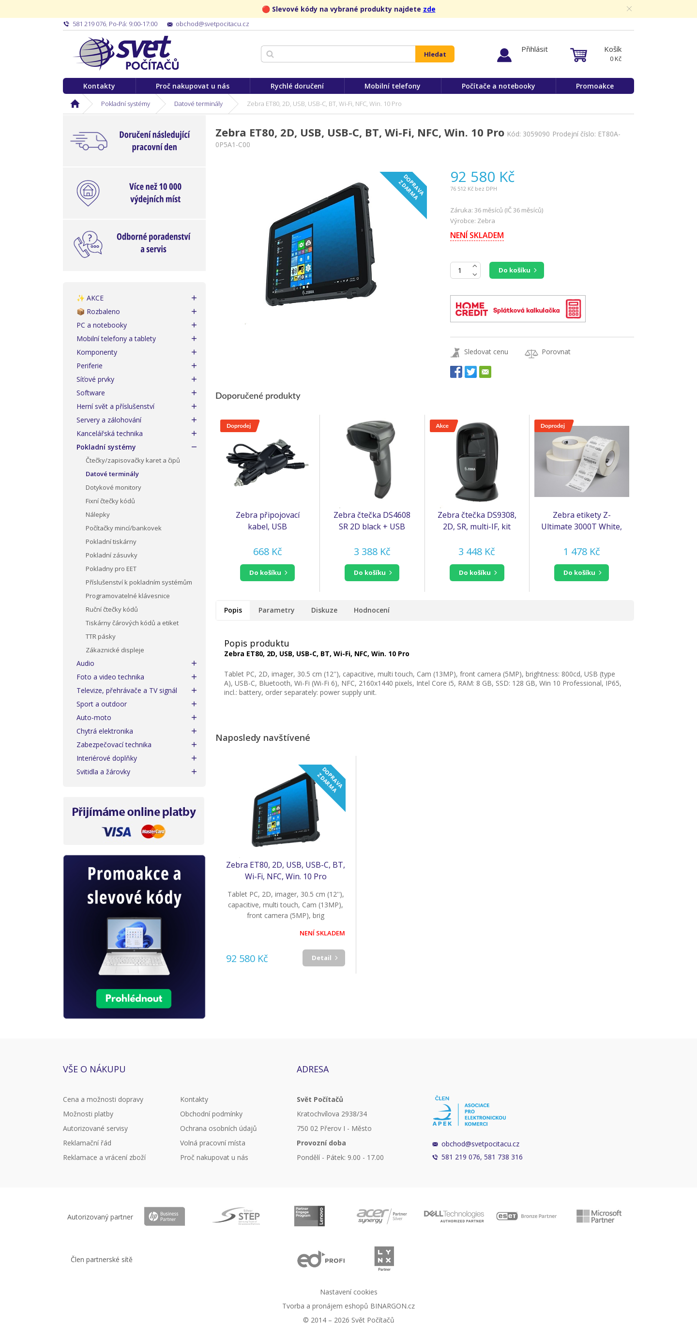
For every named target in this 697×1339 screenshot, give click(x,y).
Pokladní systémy (125, 103)
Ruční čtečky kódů (112, 609)
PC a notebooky (101, 325)
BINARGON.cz (392, 1305)
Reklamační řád (87, 1142)
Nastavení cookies (349, 1291)
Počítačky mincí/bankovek (124, 528)
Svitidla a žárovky (103, 771)
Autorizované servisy (95, 1128)
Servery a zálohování (108, 419)
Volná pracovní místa (212, 1142)
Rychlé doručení (297, 85)
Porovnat (556, 351)
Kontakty (99, 85)
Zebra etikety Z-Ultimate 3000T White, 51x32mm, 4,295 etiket (581, 521)
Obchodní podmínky (211, 1113)
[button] (267, 572)
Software (90, 392)
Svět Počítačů (126, 53)
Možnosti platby (88, 1113)
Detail (322, 957)
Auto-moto (93, 717)
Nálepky (98, 514)
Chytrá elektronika (104, 731)
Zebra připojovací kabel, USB (268, 521)
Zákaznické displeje (115, 650)
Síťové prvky (95, 379)
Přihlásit (534, 49)
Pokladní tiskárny (111, 541)
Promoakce (595, 85)
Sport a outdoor (101, 703)
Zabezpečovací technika (114, 744)
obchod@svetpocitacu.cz (480, 1143)
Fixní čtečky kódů (110, 500)
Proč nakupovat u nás (192, 85)
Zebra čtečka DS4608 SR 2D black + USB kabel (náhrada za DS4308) (371, 521)
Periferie (89, 365)
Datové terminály (198, 103)
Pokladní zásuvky (111, 555)
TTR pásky (101, 636)
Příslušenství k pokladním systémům (139, 582)
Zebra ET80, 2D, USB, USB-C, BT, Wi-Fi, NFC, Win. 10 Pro (285, 870)
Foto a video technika (110, 676)
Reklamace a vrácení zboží (104, 1157)
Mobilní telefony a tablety (116, 338)
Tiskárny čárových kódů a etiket (132, 622)
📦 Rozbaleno (98, 311)
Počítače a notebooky (498, 85)
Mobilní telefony (392, 85)
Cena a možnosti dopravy (103, 1099)
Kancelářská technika (109, 433)
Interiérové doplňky (106, 758)
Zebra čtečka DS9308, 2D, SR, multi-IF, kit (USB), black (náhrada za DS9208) (477, 521)
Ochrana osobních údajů (218, 1128)
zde (429, 9)
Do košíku (514, 270)
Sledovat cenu (486, 351)
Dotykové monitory (113, 487)
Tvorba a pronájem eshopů (325, 1305)
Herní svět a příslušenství (115, 406)
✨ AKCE (90, 297)
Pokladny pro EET (111, 568)
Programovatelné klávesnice (128, 595)
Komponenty (96, 352)
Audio (85, 663)
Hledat (435, 54)
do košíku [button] (265, 572)
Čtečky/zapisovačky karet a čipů (133, 460)
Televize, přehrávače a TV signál (126, 690)
